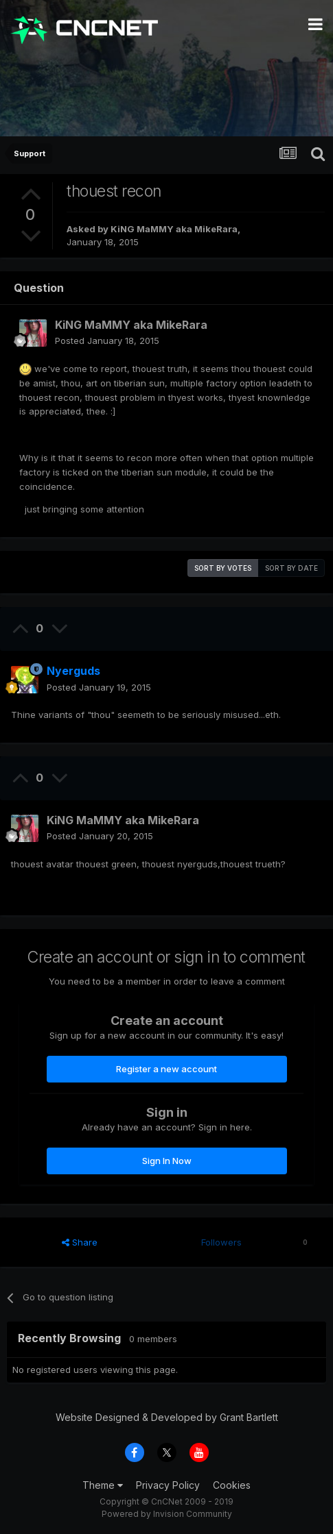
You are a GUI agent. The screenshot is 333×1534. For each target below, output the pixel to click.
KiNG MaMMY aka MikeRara (174, 228)
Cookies (232, 1485)
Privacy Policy (168, 1485)
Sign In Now (167, 1160)
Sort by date (291, 568)
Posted (107, 340)
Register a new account (166, 1068)
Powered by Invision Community (167, 1514)
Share (79, 1242)
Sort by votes (222, 568)
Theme (102, 1485)
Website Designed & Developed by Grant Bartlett (167, 1417)
